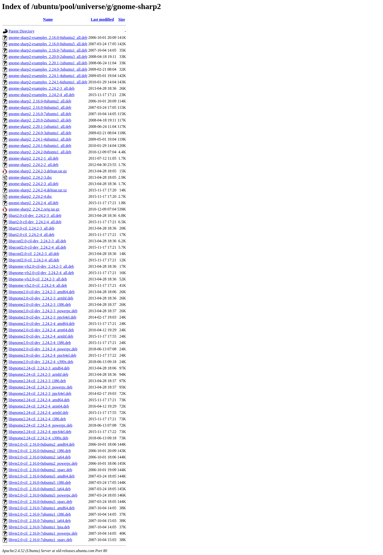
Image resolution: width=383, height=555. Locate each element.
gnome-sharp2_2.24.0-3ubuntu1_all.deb (40, 133)
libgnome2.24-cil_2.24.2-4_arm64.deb (39, 406)
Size (121, 19)
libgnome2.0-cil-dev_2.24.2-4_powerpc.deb (43, 349)
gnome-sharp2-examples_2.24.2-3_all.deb (41, 88)
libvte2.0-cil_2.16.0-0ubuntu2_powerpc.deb (43, 463)
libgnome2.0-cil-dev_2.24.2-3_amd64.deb (41, 292)
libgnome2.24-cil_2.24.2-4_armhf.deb (38, 413)
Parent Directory (21, 31)
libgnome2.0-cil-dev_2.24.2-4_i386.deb (40, 343)
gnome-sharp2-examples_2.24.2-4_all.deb (41, 95)
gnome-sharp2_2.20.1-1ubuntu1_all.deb (40, 126)
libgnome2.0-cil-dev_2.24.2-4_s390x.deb (41, 362)
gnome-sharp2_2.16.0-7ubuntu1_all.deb (40, 114)
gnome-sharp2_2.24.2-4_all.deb (33, 203)
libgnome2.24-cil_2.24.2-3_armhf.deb (38, 374)
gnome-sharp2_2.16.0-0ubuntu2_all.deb (40, 101)
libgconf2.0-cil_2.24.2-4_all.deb (34, 260)
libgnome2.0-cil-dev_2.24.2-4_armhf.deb (41, 336)
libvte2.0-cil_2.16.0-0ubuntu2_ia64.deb (40, 457)
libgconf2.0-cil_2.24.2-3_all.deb (34, 254)
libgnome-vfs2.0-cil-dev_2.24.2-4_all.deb (41, 273)
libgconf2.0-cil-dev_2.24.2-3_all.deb (37, 241)
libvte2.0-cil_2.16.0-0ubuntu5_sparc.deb (40, 502)
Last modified (102, 19)
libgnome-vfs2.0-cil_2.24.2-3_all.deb (38, 279)
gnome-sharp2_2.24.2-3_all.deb (33, 184)
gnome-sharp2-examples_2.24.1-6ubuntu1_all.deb (48, 82)
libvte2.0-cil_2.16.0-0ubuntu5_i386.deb (40, 482)
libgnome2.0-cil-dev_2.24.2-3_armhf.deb (41, 298)
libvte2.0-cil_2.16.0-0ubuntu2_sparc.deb (40, 470)
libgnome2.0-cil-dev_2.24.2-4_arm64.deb (41, 330)
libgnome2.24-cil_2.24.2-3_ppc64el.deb (40, 393)
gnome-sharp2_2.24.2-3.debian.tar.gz (38, 171)
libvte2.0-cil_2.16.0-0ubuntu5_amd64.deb (41, 476)
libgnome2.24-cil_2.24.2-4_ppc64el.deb (40, 432)
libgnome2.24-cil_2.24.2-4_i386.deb (37, 419)
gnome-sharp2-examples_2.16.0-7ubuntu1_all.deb (48, 50)
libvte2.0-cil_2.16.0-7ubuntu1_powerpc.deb (43, 533)
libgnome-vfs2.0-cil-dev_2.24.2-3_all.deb (41, 266)
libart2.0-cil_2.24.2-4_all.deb (31, 235)
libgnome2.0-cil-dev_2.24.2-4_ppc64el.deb (42, 355)
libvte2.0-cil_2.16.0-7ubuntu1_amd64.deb (41, 508)
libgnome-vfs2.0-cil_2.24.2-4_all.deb (38, 285)
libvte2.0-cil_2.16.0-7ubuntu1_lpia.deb (39, 527)
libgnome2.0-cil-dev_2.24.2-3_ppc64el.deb (42, 317)
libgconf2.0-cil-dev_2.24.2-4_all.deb (37, 247)
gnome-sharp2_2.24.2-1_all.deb (33, 158)
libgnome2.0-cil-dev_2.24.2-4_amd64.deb (41, 324)
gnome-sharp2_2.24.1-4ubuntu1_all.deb (40, 139)
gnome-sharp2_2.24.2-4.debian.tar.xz (38, 190)
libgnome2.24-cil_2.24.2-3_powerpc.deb (40, 387)
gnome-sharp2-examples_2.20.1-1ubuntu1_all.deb (48, 63)
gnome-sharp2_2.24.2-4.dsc (30, 196)
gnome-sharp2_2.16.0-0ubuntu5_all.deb (40, 107)
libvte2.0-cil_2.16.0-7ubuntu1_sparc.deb (40, 540)
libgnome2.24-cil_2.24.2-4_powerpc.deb (40, 425)
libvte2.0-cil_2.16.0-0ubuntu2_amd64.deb (41, 444)
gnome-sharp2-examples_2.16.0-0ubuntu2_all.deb (48, 37)
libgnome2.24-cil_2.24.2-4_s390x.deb (38, 438)
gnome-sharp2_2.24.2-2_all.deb (33, 165)
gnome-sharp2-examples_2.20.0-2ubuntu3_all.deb (48, 57)
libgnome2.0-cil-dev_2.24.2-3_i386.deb (40, 304)
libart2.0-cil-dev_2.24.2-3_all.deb (35, 215)
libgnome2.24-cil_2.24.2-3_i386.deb (37, 381)
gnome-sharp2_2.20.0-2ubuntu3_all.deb (40, 120)
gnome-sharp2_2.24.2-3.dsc (30, 177)
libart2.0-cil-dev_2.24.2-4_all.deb (35, 222)
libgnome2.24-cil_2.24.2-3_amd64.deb (39, 368)
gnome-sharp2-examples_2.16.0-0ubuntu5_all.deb (48, 44)
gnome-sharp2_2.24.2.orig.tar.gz (34, 209)
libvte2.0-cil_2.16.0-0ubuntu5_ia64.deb (40, 489)
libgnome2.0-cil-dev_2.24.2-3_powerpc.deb (43, 311)
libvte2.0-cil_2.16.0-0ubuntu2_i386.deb (40, 451)
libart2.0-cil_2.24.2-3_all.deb (31, 228)
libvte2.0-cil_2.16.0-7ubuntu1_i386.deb (40, 514)
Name (48, 19)
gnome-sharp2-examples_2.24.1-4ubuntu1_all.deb (48, 76)
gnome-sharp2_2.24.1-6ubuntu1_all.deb (40, 146)
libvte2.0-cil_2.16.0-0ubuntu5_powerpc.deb (43, 495)
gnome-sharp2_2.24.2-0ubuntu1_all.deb (40, 152)
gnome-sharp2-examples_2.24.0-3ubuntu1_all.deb (48, 69)
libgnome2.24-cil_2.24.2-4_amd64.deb (39, 400)
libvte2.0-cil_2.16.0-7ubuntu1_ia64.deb (40, 521)
